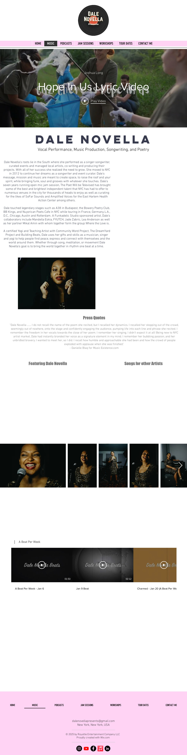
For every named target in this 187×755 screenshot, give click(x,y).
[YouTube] (86, 748)
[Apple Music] (100, 748)
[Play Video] (42, 565)
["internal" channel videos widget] (93, 88)
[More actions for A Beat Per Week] (27, 542)
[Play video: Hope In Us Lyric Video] (93, 101)
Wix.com (105, 737)
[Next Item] (180, 465)
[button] (27, 542)
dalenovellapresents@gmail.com (93, 721)
